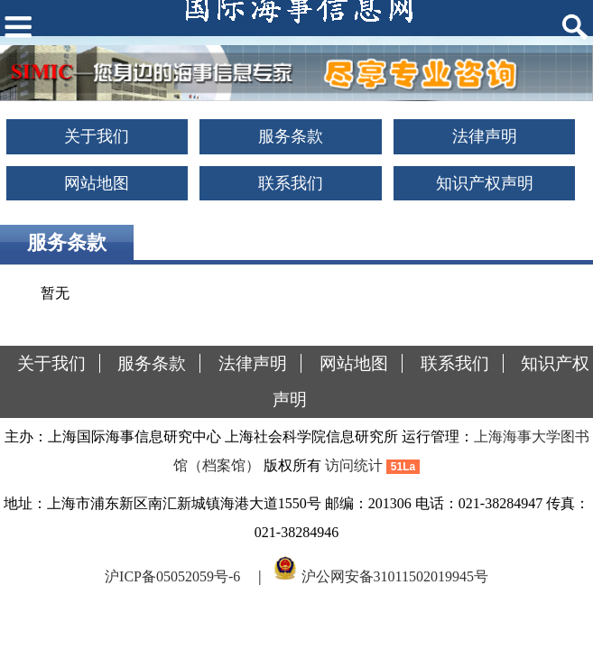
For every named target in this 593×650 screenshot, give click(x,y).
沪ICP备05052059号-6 (172, 575)
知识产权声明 (484, 183)
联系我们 (290, 183)
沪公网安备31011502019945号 (394, 575)
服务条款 (290, 136)
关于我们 (96, 136)
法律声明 (484, 136)
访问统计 (354, 465)
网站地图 (96, 183)
